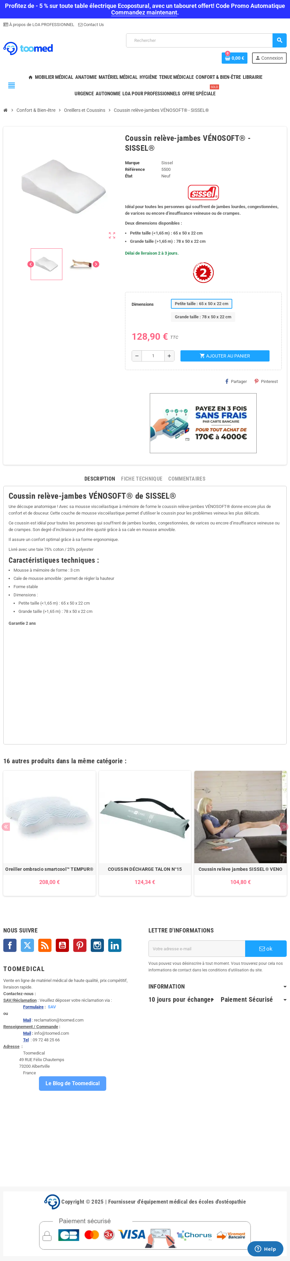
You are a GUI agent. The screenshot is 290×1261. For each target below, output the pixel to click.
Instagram (97, 945)
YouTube (62, 945)
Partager (236, 381)
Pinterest (266, 381)
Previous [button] (6, 827)
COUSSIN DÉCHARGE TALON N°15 (145, 869)
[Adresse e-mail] (196, 948)
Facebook (9, 945)
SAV (52, 1006)
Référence (135, 169)
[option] (49, 833)
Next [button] (284, 827)
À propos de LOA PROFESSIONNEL (41, 24)
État (128, 175)
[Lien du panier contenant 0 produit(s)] (234, 58)
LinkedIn (114, 945)
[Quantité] (153, 356)
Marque (132, 162)
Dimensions (143, 304)
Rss (44, 945)
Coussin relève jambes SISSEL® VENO (241, 869)
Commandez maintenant (144, 12)
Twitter (27, 945)
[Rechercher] (206, 40)
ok (266, 948)
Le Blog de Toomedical (73, 1083)
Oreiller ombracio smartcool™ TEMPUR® (49, 869)
